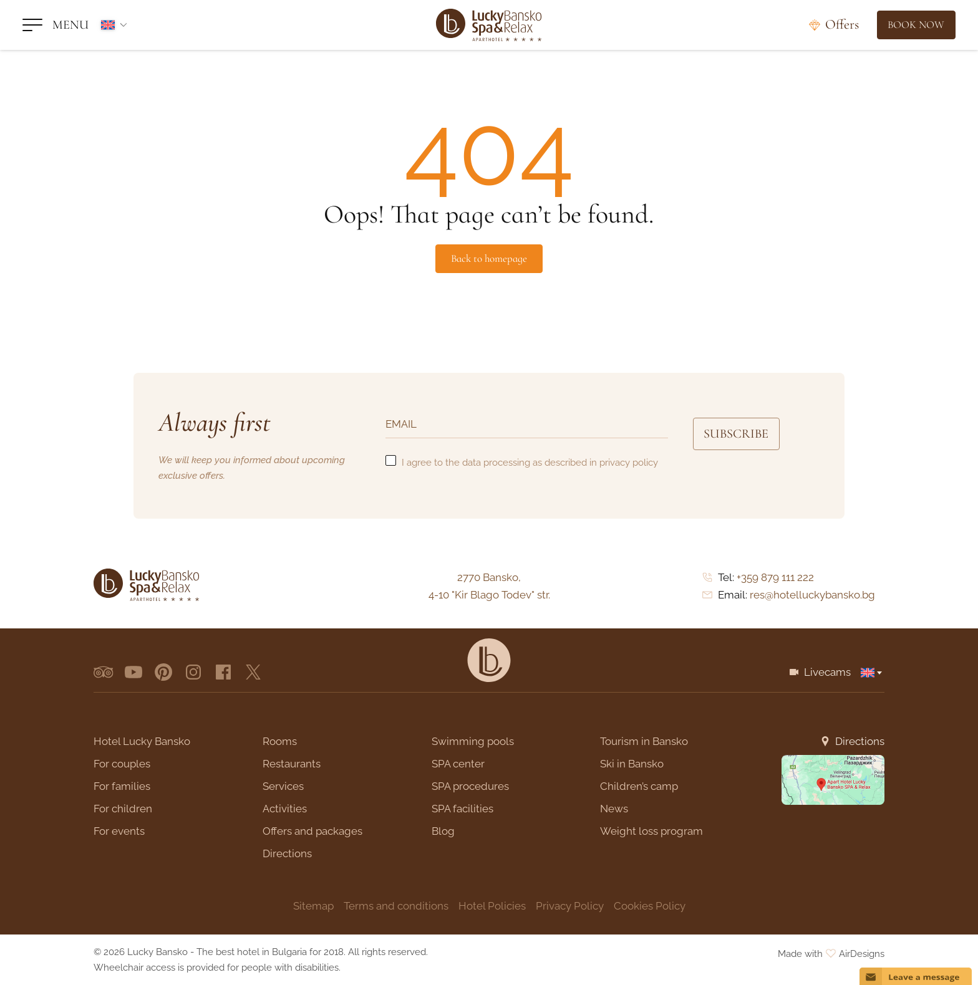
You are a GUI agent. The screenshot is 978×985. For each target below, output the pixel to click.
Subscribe (743, 434)
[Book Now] (912, 25)
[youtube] (133, 672)
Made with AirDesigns (831, 953)
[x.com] (253, 672)
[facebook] (223, 672)
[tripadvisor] (104, 672)
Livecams (827, 672)
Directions (859, 741)
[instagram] (193, 672)
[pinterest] (163, 672)
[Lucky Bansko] (489, 25)
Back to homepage (489, 258)
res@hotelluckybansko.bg (812, 595)
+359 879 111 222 (775, 577)
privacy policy (628, 462)
